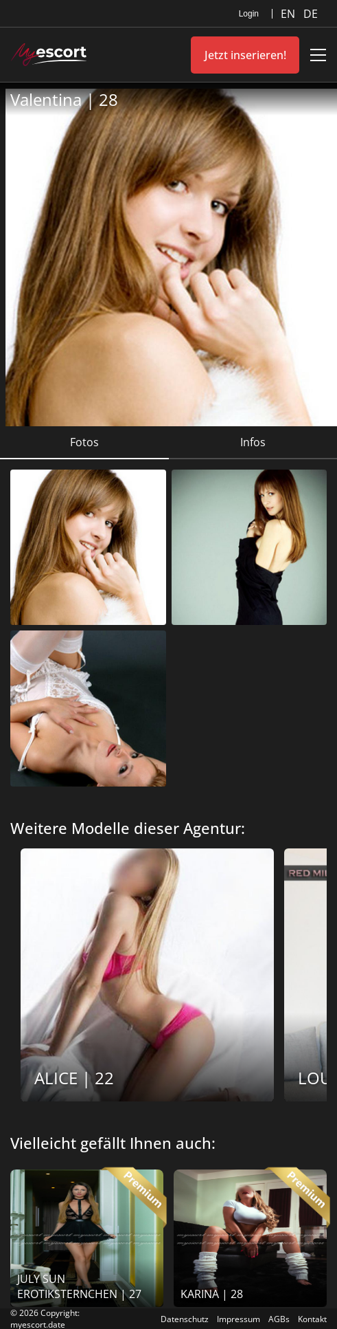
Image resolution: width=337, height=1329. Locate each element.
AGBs (279, 1319)
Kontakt (312, 1319)
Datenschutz (185, 1319)
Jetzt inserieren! (245, 55)
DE (310, 13)
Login (249, 14)
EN (289, 13)
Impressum (238, 1319)
